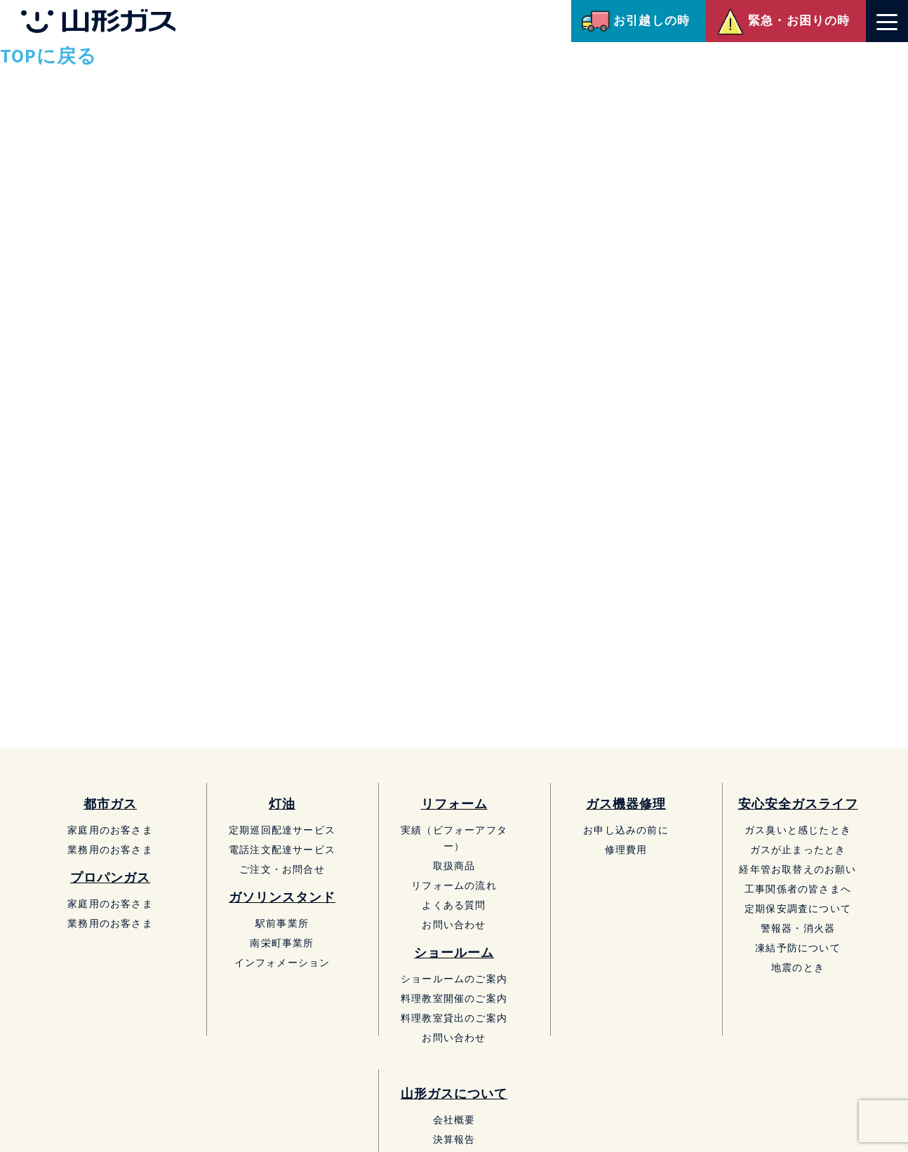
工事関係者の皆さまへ (798, 888)
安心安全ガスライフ (798, 804)
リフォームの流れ (454, 885)
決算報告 (454, 1139)
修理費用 (626, 849)
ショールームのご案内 (454, 978)
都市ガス (110, 804)
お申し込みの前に (626, 829)
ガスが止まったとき (798, 849)
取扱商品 (454, 865)
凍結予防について (798, 947)
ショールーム (454, 952)
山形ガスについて (454, 1093)
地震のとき (797, 967)
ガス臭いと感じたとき (798, 829)
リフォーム (454, 804)
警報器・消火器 (798, 928)
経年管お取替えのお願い (797, 869)
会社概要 (454, 1119)
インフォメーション (282, 962)
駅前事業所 (282, 923)
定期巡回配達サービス (282, 829)
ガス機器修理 (626, 804)
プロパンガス (110, 877)
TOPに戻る (48, 55)
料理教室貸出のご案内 (454, 1017)
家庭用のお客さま (110, 829)
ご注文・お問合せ (282, 869)
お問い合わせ (454, 924)
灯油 (282, 804)
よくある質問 (454, 904)
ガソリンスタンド (282, 897)
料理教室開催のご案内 (454, 998)
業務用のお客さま (110, 849)
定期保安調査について (798, 908)
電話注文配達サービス (282, 849)
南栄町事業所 (282, 942)
